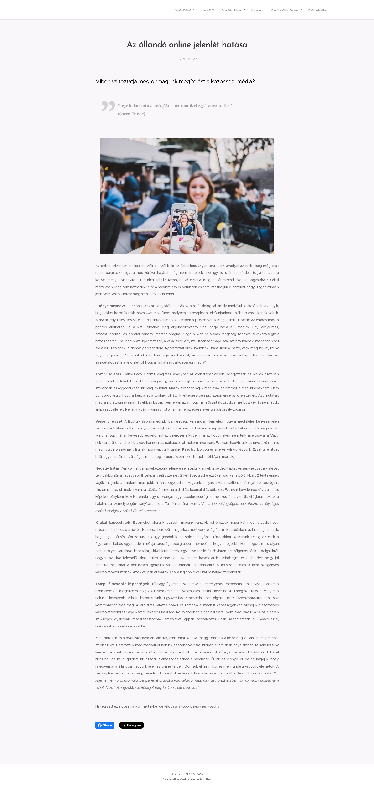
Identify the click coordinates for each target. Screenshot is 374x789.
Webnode (187, 779)
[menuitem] (194, 10)
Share (105, 725)
